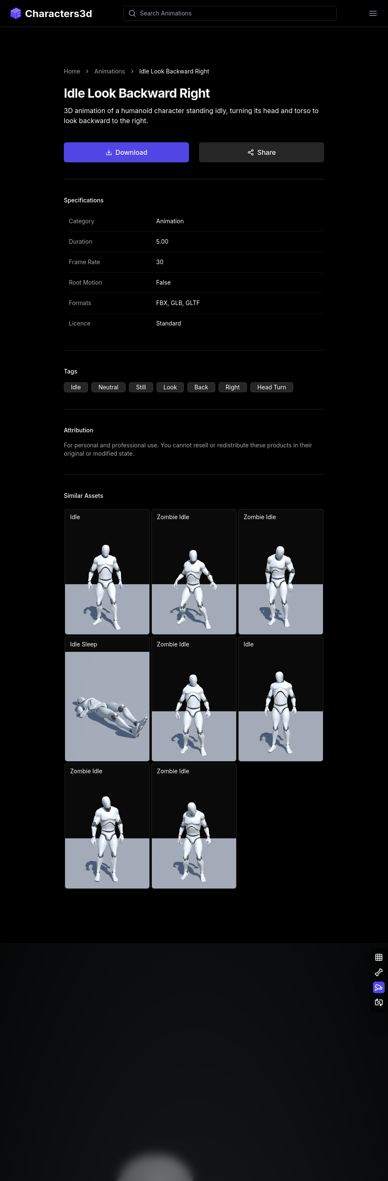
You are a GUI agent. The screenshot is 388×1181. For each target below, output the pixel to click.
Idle (76, 387)
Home (72, 71)
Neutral (108, 387)
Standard (168, 323)
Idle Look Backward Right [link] (174, 71)
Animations (109, 71)
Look (170, 387)
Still (141, 387)
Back (201, 387)
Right (233, 387)
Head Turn (271, 387)
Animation (170, 221)
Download (127, 152)
